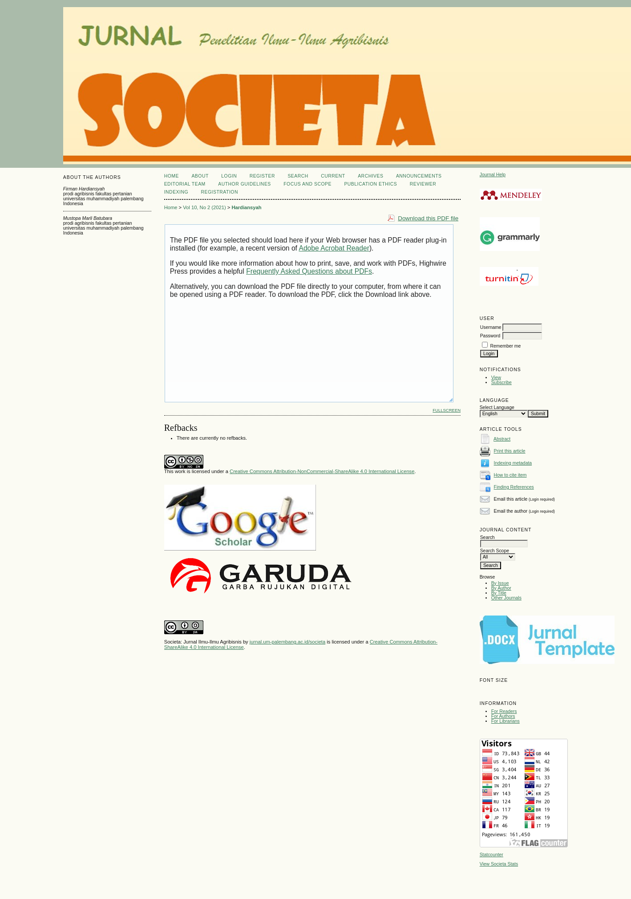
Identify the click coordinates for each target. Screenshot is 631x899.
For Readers (504, 711)
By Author (501, 588)
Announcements (419, 176)
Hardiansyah (246, 207)
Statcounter (491, 854)
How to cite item (510, 475)
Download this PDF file (428, 218)
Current (333, 176)
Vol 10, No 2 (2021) (204, 207)
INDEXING (176, 192)
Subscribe (501, 382)
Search (297, 176)
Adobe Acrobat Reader (334, 248)
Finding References (514, 487)
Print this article (510, 451)
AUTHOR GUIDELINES (244, 184)
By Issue (500, 583)
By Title (498, 593)
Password (490, 335)
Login (229, 176)
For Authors (503, 716)
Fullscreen (447, 410)
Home (171, 176)
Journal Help (493, 174)
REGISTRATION (219, 192)
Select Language (497, 407)
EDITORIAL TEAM (185, 184)
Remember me (505, 346)
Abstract (501, 439)
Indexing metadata (513, 463)
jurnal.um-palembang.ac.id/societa (287, 641)
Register (262, 176)
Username (491, 327)
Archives (370, 176)
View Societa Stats (499, 864)
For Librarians (505, 721)
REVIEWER (423, 184)
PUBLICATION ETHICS (370, 184)
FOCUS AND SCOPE (307, 184)
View (496, 377)
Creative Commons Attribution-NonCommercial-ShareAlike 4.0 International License (322, 471)
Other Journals (506, 597)
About (199, 176)
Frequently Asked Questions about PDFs (309, 271)
